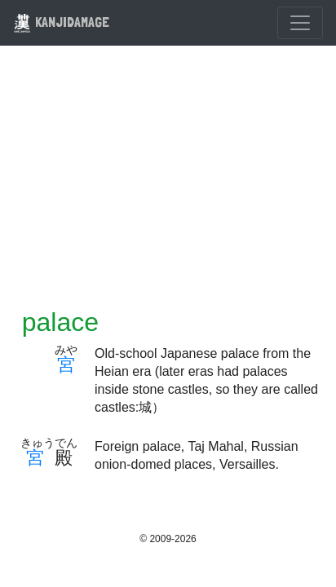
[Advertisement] (168, 186)
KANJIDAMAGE (61, 21)
